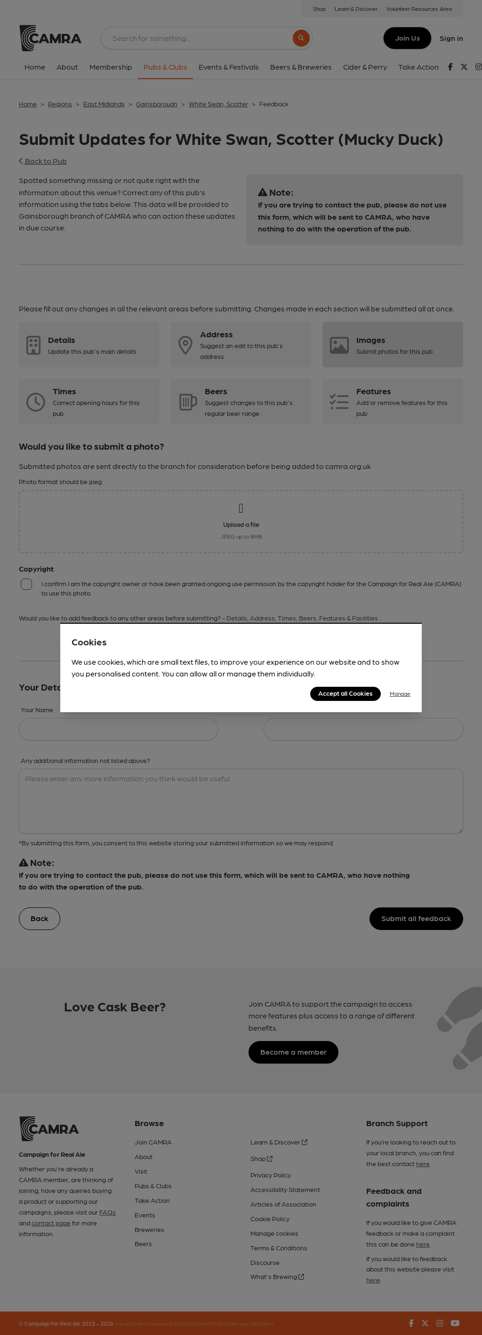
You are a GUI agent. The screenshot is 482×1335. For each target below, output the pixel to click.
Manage (400, 693)
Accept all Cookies (345, 693)
